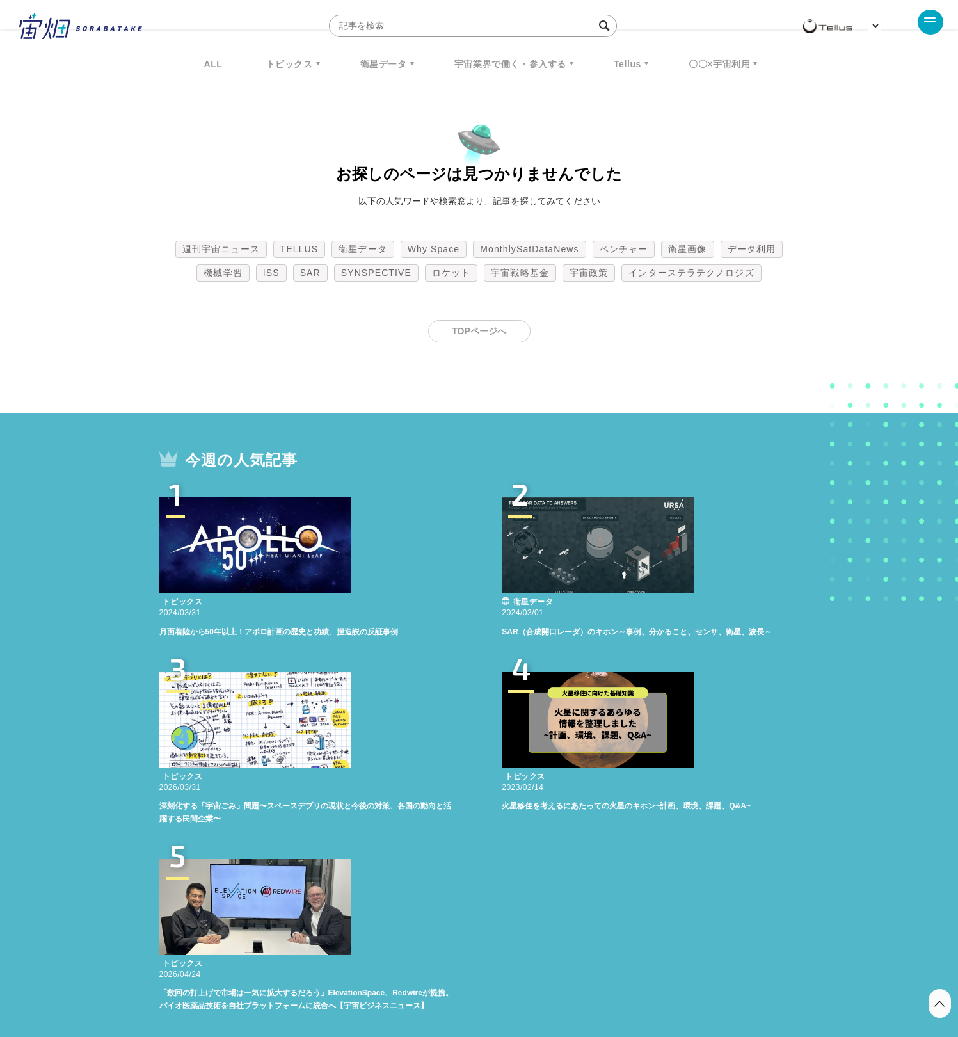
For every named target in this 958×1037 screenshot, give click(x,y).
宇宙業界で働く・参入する (510, 64)
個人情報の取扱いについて (441, 969)
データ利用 (752, 249)
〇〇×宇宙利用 (719, 64)
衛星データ (383, 64)
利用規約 (373, 969)
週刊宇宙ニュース (221, 249)
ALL (213, 64)
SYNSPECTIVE (376, 273)
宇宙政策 (589, 273)
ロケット (451, 273)
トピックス (289, 64)
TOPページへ (479, 331)
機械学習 (223, 273)
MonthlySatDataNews (529, 249)
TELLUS (299, 249)
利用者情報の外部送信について (546, 969)
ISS (271, 273)
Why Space (434, 249)
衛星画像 (687, 249)
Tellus (627, 64)
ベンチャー (624, 249)
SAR (310, 273)
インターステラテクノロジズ (691, 273)
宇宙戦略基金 (520, 273)
